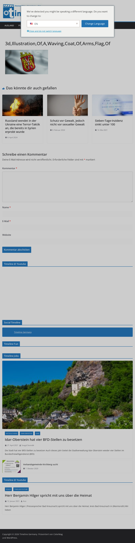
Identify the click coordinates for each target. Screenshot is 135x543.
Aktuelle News (11, 433)
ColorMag (58, 534)
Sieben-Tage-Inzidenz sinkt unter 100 (109, 122)
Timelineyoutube (21, 489)
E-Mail (6, 221)
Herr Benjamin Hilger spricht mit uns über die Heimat (48, 495)
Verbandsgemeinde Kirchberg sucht (40, 464)
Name (6, 207)
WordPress (12, 537)
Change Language (95, 23)
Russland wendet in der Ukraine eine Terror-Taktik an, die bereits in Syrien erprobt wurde (22, 126)
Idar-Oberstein (26, 433)
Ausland (9, 25)
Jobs (37, 433)
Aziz (24, 501)
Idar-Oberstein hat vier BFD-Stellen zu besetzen (43, 439)
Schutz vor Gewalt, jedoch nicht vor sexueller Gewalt (67, 122)
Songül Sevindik (28, 445)
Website (6, 234)
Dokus (8, 489)
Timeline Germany (23, 332)
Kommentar (9, 168)
